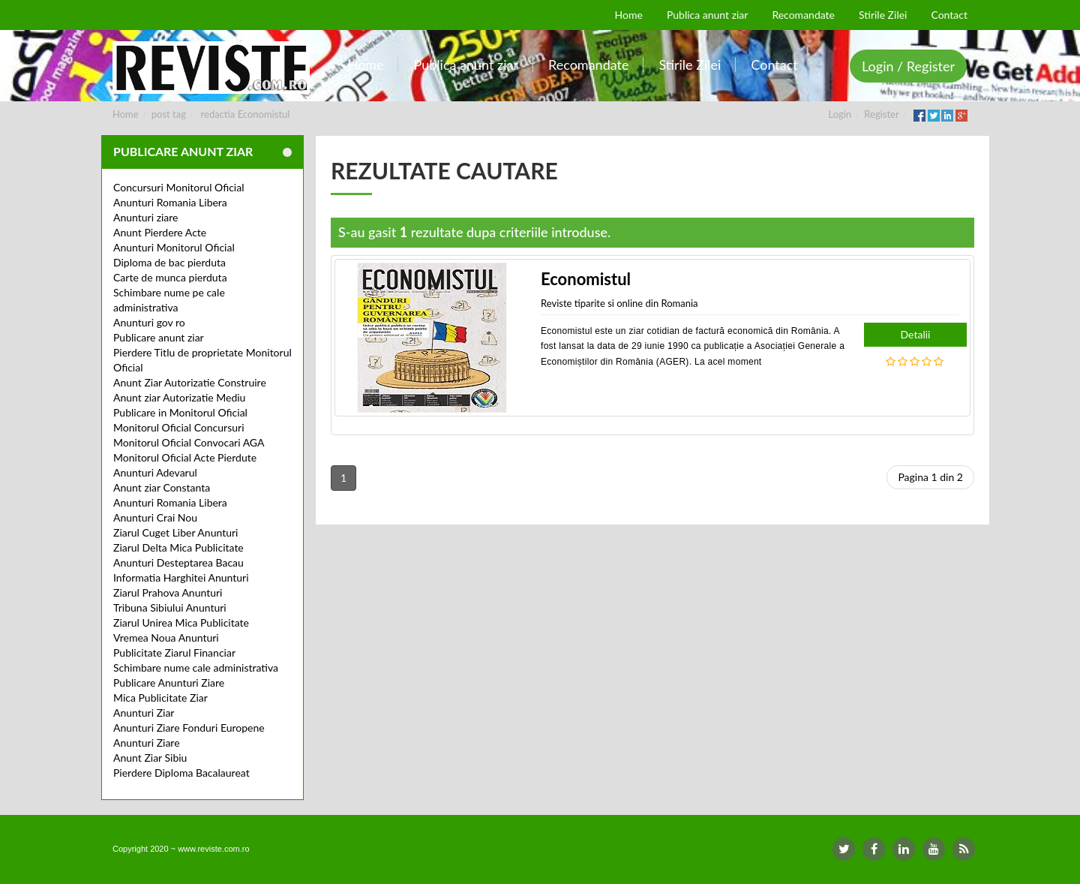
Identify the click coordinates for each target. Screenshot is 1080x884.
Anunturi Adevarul (155, 472)
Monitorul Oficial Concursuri (178, 427)
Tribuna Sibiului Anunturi (169, 607)
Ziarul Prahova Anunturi (167, 592)
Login (840, 114)
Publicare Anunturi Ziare (168, 682)
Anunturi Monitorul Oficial (174, 247)
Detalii (916, 334)
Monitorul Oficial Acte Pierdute (184, 457)
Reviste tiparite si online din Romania (619, 303)
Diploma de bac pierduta (169, 262)
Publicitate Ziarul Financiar (174, 652)
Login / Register (908, 66)
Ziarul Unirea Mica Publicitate (181, 622)
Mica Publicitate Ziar (160, 697)
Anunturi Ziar (143, 712)
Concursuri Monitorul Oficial (178, 187)
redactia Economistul (245, 114)
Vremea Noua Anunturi (166, 637)
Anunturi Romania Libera (170, 202)
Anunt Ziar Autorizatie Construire (189, 382)
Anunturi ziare (145, 217)
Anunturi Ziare (146, 742)
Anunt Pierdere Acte (159, 232)
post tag (169, 114)
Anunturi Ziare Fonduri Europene (189, 727)
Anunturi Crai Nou (155, 517)
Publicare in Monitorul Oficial (180, 412)
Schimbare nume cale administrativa (195, 667)
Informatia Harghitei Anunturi (181, 577)
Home (125, 114)
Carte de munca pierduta (170, 277)
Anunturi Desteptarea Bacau (178, 562)
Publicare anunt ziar (158, 337)
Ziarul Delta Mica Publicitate (178, 547)
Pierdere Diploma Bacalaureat (181, 772)
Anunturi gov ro (149, 322)
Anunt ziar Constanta (161, 487)
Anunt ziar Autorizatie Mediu (179, 397)
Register (881, 114)
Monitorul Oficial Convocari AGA (189, 442)
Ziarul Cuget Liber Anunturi (175, 532)
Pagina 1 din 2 (930, 477)
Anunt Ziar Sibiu (150, 757)
